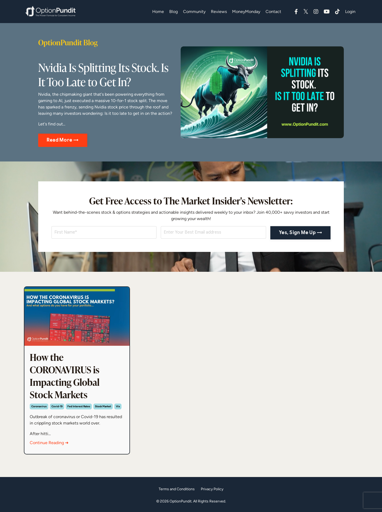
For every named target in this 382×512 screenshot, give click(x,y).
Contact (273, 11)
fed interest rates (78, 406)
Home (158, 11)
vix (118, 406)
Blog (173, 11)
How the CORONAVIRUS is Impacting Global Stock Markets (64, 376)
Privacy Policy (212, 489)
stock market (103, 406)
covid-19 (57, 406)
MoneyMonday (246, 11)
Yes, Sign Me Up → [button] (300, 232)
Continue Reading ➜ (49, 442)
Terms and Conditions (177, 489)
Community (194, 11)
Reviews (219, 11)
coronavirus (39, 406)
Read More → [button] (63, 140)
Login (350, 11)
